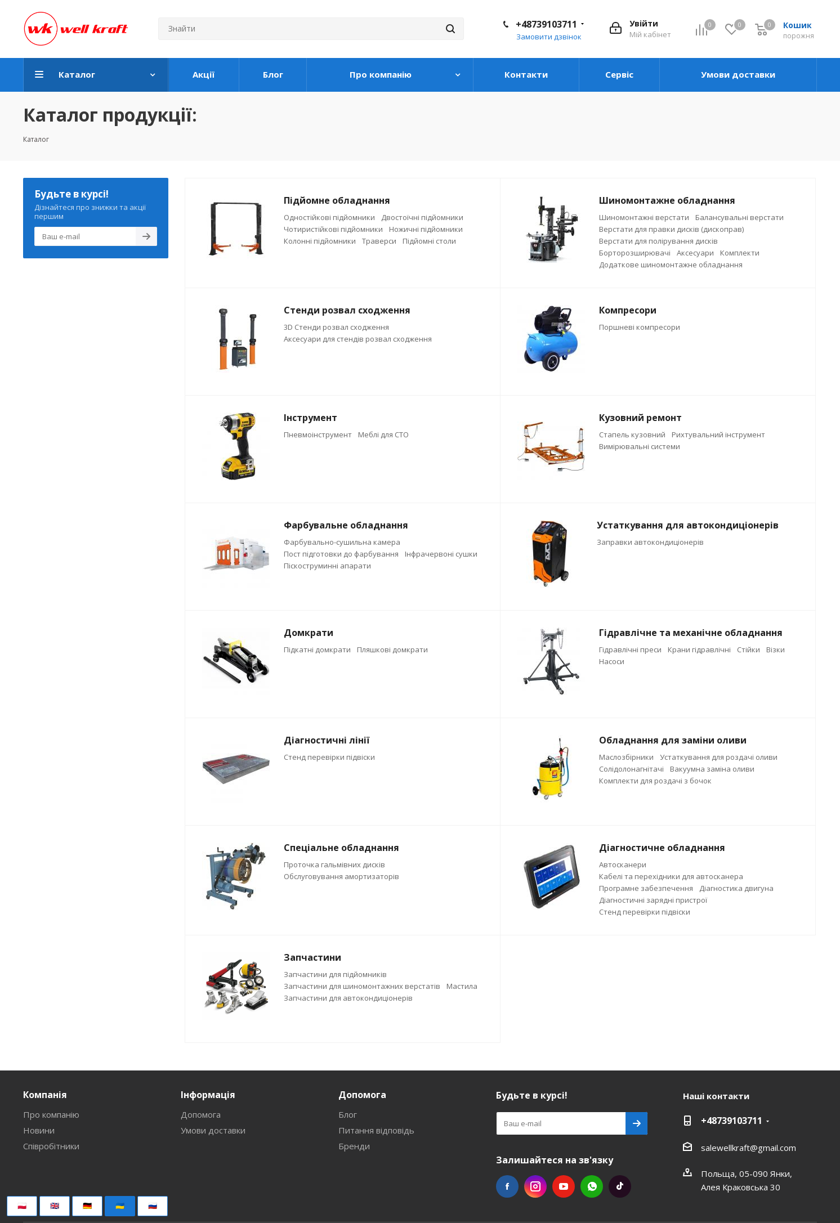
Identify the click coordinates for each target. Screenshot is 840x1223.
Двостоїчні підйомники (422, 217)
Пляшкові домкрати (392, 649)
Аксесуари (695, 253)
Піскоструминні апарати (327, 566)
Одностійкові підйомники (329, 217)
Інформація (208, 1094)
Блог (347, 1114)
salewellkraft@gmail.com (748, 1147)
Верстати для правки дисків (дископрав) (671, 229)
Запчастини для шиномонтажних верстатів (362, 986)
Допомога (201, 1114)
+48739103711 (546, 24)
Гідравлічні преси (630, 649)
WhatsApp (591, 1186)
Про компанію (51, 1114)
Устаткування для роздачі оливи (719, 757)
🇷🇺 (152, 1205)
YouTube (563, 1186)
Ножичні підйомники (426, 229)
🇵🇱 (21, 1205)
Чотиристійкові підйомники (333, 229)
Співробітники (51, 1146)
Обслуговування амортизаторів (341, 876)
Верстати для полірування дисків (658, 241)
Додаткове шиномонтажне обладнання (671, 264)
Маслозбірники (626, 757)
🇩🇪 (87, 1205)
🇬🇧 (54, 1205)
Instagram (535, 1186)
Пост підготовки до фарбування (341, 554)
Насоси (611, 661)
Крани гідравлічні (699, 649)
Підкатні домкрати (317, 649)
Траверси (379, 241)
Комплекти (739, 253)
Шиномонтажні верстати (644, 217)
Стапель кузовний (632, 434)
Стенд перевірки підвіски (329, 757)
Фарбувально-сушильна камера (342, 542)
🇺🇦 (119, 1205)
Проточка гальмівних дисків (334, 864)
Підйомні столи (429, 241)
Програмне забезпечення (646, 888)
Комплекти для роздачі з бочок (655, 781)
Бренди (354, 1146)
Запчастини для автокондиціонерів (348, 998)
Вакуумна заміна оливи (712, 769)
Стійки (748, 649)
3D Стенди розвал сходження (336, 327)
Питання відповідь (376, 1130)
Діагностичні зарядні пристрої (653, 900)
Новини (39, 1130)
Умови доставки (213, 1130)
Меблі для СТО (383, 434)
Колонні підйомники (320, 241)
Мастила (461, 986)
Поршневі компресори (639, 327)
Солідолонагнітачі (631, 769)
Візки (775, 649)
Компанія (45, 1094)
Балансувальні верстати (739, 217)
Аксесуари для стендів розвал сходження (358, 339)
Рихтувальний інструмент (718, 434)
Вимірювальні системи (639, 446)
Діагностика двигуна (736, 888)
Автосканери (622, 864)
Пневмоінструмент (318, 434)
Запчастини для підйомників (335, 974)
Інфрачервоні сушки (441, 554)
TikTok (620, 1186)
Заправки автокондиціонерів (650, 542)
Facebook (507, 1186)
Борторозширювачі (635, 253)
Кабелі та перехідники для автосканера (671, 876)
